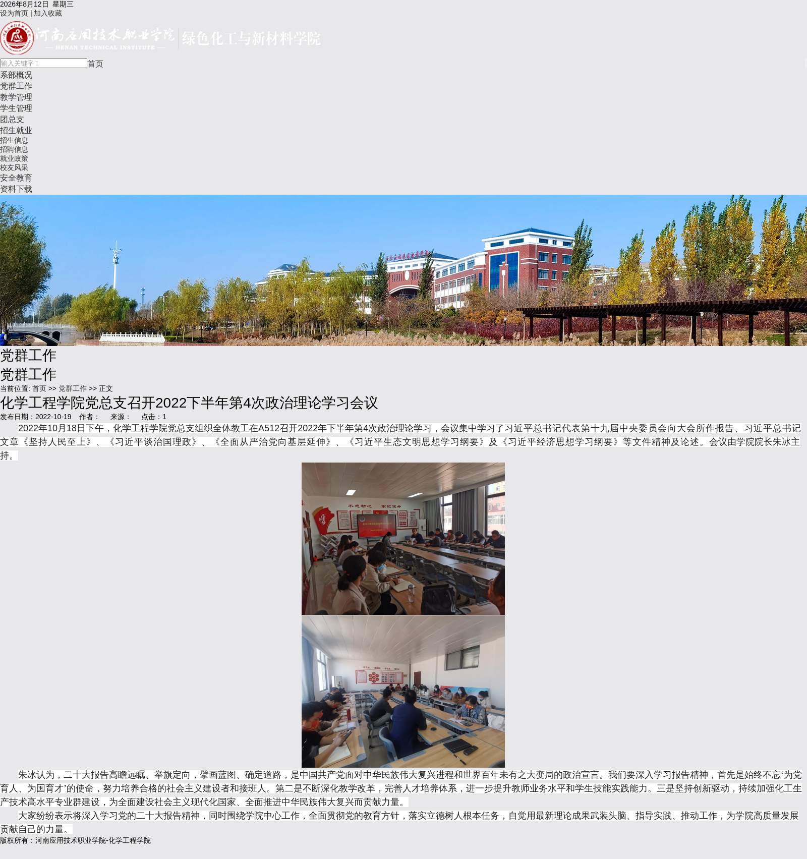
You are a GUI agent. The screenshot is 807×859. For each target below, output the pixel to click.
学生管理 (16, 107)
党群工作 (16, 85)
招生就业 (16, 130)
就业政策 (14, 158)
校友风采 (14, 167)
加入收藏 (48, 13)
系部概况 (16, 74)
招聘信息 (14, 149)
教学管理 (16, 96)
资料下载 (16, 188)
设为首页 (14, 13)
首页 (95, 63)
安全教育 (16, 177)
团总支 (12, 119)
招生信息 (14, 140)
